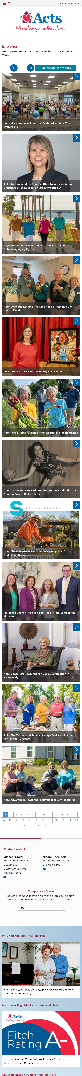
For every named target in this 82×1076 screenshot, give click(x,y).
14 (4, 820)
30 (51, 825)
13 (74, 814)
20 (42, 820)
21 (49, 820)
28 (37, 825)
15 (10, 820)
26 (23, 825)
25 (76, 820)
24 (69, 820)
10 (56, 814)
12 (68, 814)
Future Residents (69, 3)
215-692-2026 (12, 872)
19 (36, 820)
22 (56, 820)
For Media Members (55, 68)
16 (16, 820)
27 (30, 825)
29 (44, 825)
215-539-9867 (51, 864)
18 (29, 820)
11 (62, 814)
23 (62, 820)
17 (23, 820)
